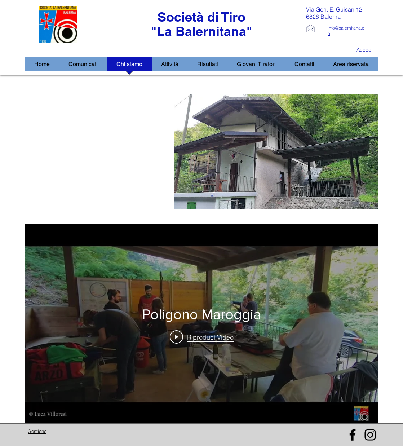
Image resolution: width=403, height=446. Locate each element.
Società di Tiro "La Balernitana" (201, 24)
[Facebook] (352, 434)
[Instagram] (370, 434)
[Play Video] (202, 337)
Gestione (37, 431)
